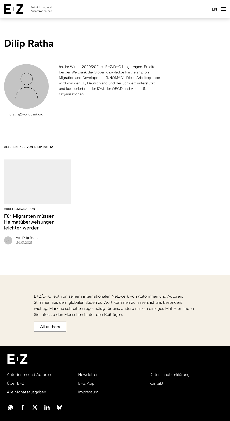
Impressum (88, 392)
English (214, 9)
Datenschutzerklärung (169, 374)
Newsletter (88, 374)
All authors (50, 326)
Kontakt (156, 383)
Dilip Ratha (27, 238)
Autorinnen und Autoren (29, 374)
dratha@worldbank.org (26, 114)
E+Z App (86, 383)
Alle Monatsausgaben (26, 392)
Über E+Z (16, 383)
